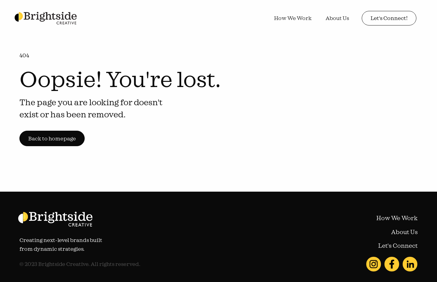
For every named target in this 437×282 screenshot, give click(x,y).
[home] (46, 18)
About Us (337, 18)
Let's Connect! (389, 18)
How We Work (293, 18)
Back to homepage (52, 138)
